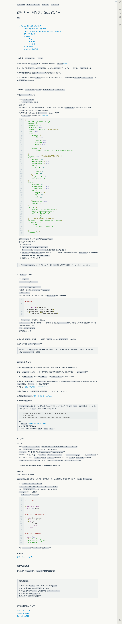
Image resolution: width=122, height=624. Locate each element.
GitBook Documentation (25, 611)
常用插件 (27, 36)
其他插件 (32, 44)
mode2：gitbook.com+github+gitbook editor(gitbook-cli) (42, 31)
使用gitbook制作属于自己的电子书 (31, 26)
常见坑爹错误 (28, 46)
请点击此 (46, 115)
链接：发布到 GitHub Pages (42, 396)
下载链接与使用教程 (31, 423)
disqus (31, 39)
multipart (32, 41)
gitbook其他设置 (29, 34)
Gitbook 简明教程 (23, 613)
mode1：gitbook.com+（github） (35, 28)
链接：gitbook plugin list (25, 557)
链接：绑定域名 (30, 387)
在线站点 (63, 63)
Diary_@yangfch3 (23, 616)
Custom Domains (43, 387)
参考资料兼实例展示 (31, 49)
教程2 (45, 423)
